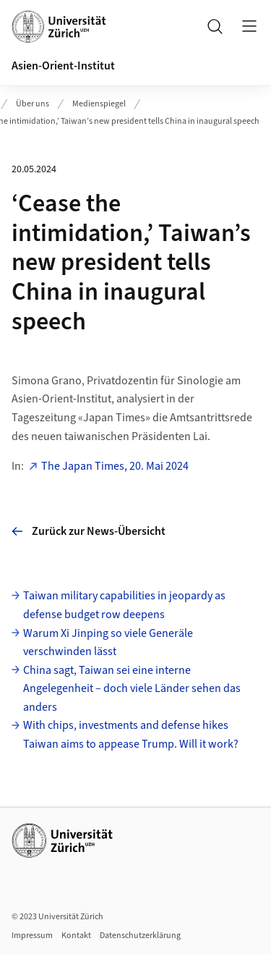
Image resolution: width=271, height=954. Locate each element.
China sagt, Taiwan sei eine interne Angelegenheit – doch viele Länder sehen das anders (132, 688)
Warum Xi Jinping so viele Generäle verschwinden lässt (108, 642)
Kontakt (76, 935)
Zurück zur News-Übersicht (88, 531)
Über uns (32, 104)
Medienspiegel (99, 104)
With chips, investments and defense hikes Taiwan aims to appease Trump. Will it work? (130, 734)
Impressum (32, 935)
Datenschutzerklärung (140, 935)
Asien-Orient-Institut (63, 66)
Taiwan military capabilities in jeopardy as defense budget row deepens (124, 605)
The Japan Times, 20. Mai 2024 (115, 466)
